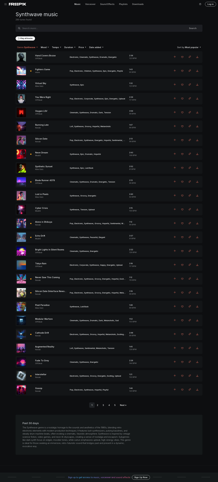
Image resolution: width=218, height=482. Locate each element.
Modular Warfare (44, 319)
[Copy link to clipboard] (189, 57)
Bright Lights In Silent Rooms (49, 249)
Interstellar (40, 374)
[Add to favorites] (182, 57)
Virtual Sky (40, 83)
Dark (101, 112)
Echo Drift (40, 236)
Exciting (123, 279)
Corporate (88, 99)
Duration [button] (69, 47)
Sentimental (117, 140)
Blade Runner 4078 (45, 180)
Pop (71, 71)
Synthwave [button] (26, 47)
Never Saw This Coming (47, 277)
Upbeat (122, 99)
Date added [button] (95, 47)
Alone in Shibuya (43, 222)
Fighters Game (42, 69)
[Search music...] (103, 28)
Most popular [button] (188, 47)
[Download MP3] (197, 57)
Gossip (38, 388)
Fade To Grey (42, 360)
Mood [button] (44, 47)
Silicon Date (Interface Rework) (51, 291)
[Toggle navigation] (5, 4)
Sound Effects (107, 4)
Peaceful (94, 237)
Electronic (74, 57)
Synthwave (93, 57)
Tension (107, 112)
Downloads (138, 4)
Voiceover (90, 4)
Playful (120, 71)
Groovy (88, 126)
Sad (117, 320)
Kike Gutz (39, 86)
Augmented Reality (44, 346)
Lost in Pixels (41, 194)
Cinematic (83, 57)
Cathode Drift (42, 333)
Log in (210, 4)
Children (87, 71)
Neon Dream (41, 152)
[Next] (123, 405)
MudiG (38, 155)
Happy (103, 265)
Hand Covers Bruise (45, 55)
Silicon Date (41, 138)
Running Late (42, 125)
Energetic (112, 57)
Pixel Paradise (42, 305)
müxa (37, 72)
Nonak (38, 128)
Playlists (123, 4)
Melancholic (105, 126)
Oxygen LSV (41, 111)
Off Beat (38, 58)
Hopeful (95, 126)
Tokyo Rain (40, 263)
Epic (105, 71)
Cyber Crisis (41, 208)
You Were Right (43, 97)
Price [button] (81, 47)
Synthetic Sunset (43, 166)
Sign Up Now (140, 477)
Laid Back (89, 168)
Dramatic (103, 57)
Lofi (71, 126)
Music (77, 4)
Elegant (102, 237)
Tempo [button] (55, 47)
